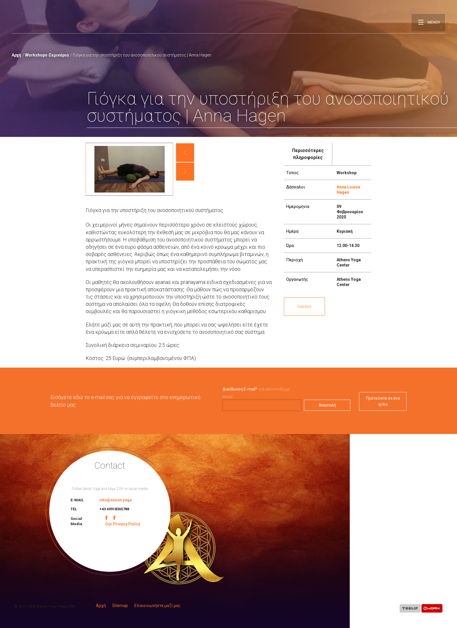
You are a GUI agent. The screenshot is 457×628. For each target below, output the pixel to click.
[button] (185, 152)
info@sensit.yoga (115, 500)
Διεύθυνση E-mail (240, 389)
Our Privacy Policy (122, 524)
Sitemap (120, 605)
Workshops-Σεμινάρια (47, 55)
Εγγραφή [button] (304, 306)
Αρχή (16, 55)
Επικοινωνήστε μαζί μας (157, 605)
